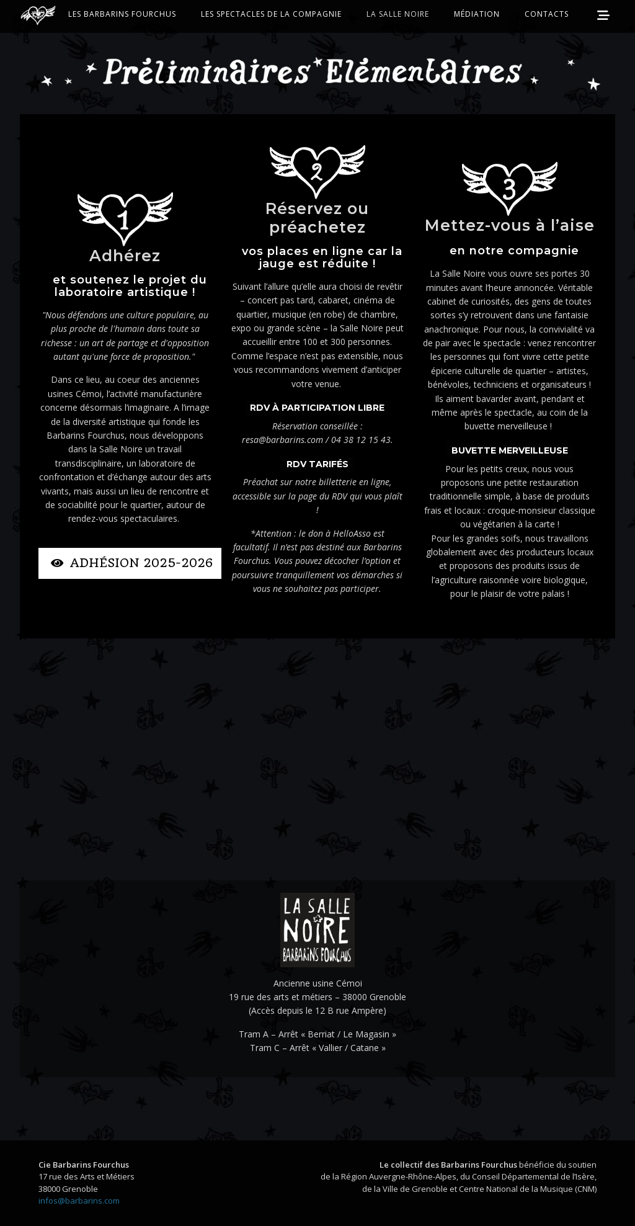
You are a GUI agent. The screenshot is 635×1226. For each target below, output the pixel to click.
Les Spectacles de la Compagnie (271, 14)
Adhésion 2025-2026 (132, 563)
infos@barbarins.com (79, 1200)
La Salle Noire (397, 14)
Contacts (547, 14)
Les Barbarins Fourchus (122, 14)
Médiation (477, 14)
